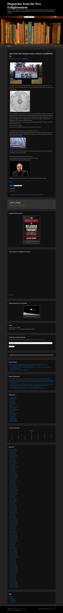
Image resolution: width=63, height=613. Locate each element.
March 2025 (12, 453)
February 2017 (13, 533)
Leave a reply (25, 58)
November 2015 (13, 554)
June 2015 (12, 560)
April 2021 (12, 484)
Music (11, 405)
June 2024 (12, 458)
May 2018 (12, 515)
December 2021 (13, 474)
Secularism (12, 418)
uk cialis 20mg (13, 386)
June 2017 (12, 528)
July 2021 (12, 480)
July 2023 (12, 464)
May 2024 (12, 460)
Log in (11, 597)
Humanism (12, 403)
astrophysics (12, 398)
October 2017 (12, 523)
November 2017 (13, 521)
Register (11, 596)
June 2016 (12, 544)
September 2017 (13, 524)
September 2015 (13, 556)
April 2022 (12, 470)
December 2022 (13, 466)
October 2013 (12, 587)
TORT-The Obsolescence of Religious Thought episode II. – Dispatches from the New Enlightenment (30, 384)
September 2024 (13, 456)
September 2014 (13, 572)
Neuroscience (12, 406)
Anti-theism (12, 397)
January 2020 (12, 500)
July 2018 (12, 513)
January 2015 (12, 567)
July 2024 (12, 457)
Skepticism (28, 194)
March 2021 (12, 485)
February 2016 (13, 550)
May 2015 (12, 562)
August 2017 (12, 525)
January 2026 (12, 449)
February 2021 (13, 486)
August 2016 (12, 541)
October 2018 (12, 511)
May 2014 (12, 578)
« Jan (10, 440)
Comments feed (13, 600)
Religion (20, 194)
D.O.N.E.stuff (17, 329)
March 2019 (12, 505)
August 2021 (12, 478)
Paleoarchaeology (13, 409)
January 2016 (12, 551)
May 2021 (12, 482)
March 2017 (12, 532)
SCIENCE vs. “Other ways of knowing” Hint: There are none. (33, 388)
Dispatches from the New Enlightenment (24, 5)
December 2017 (13, 520)
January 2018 (12, 519)
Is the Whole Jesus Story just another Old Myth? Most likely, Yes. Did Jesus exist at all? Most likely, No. (30, 367)
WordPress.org (13, 601)
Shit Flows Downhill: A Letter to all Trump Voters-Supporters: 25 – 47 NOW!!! (25, 365)
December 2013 (13, 584)
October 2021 (12, 477)
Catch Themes (53, 608)
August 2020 (12, 495)
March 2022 (12, 472)
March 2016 (12, 548)
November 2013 (13, 586)
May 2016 (12, 545)
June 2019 (12, 503)
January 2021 (12, 488)
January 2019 (12, 508)
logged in (16, 205)
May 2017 (12, 529)
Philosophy (12, 410)
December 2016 (13, 536)
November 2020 (13, 490)
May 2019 (12, 504)
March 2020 (12, 499)
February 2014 (13, 582)
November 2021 (13, 476)
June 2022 (12, 469)
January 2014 (12, 583)
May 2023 (12, 465)
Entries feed (12, 599)
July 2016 (12, 543)
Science (23, 194)
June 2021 (12, 481)
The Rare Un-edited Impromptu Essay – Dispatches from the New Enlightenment (26, 381)
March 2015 (12, 564)
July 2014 (12, 575)
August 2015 (12, 558)
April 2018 (12, 516)
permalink (41, 194)
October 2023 (12, 462)
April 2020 (12, 497)
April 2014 (12, 579)
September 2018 (13, 512)
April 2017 (12, 531)
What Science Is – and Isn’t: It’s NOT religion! (19, 369)
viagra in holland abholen (15, 388)
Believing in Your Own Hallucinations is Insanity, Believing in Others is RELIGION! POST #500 (28, 364)
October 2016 (12, 539)
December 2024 (13, 454)
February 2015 (13, 566)
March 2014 (12, 580)
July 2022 (12, 468)
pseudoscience (13, 413)
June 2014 (12, 576)
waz (20, 58)
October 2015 (12, 555)
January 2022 (12, 473)
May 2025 (12, 452)
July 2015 (12, 559)
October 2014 (12, 571)
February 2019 (13, 507)
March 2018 (12, 517)
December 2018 (13, 509)
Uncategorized (13, 421)
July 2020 (12, 496)
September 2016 (13, 540)
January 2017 (12, 535)
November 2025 (13, 450)
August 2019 (12, 501)
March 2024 (12, 461)
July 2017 (12, 527)
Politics (11, 412)
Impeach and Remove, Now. (15, 368)
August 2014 (12, 574)
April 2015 (12, 563)
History (11, 402)
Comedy (11, 399)
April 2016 (12, 547)
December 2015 (13, 552)
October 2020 (12, 492)
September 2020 (13, 493)
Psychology (12, 414)
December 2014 (13, 568)
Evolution (12, 401)
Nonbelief (12, 407)
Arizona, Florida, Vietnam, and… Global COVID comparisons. (29, 386)
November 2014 (13, 570)
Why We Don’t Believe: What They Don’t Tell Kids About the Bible (40, 380)
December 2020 (13, 489)
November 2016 (13, 537)
